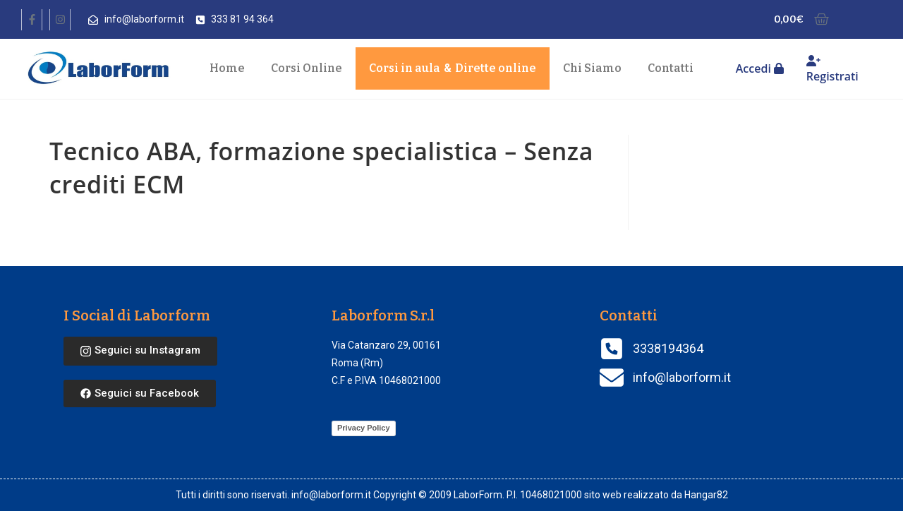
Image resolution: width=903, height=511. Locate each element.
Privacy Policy (363, 427)
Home (227, 68)
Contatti (670, 68)
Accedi (760, 68)
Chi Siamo (592, 68)
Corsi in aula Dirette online (452, 68)
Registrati (832, 69)
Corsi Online (306, 68)
